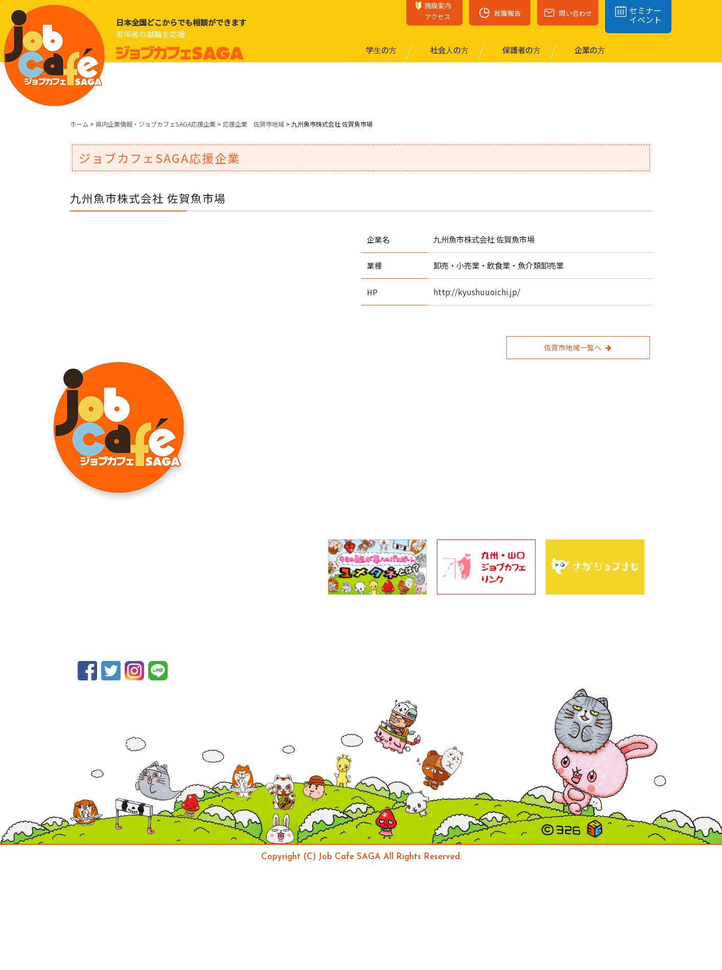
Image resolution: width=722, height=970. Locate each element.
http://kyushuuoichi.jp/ (476, 291)
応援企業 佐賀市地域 (253, 124)
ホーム (79, 124)
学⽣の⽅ (380, 49)
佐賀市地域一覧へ (578, 347)
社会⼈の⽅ (449, 49)
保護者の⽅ (521, 49)
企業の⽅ (589, 49)
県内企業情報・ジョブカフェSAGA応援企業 (156, 124)
